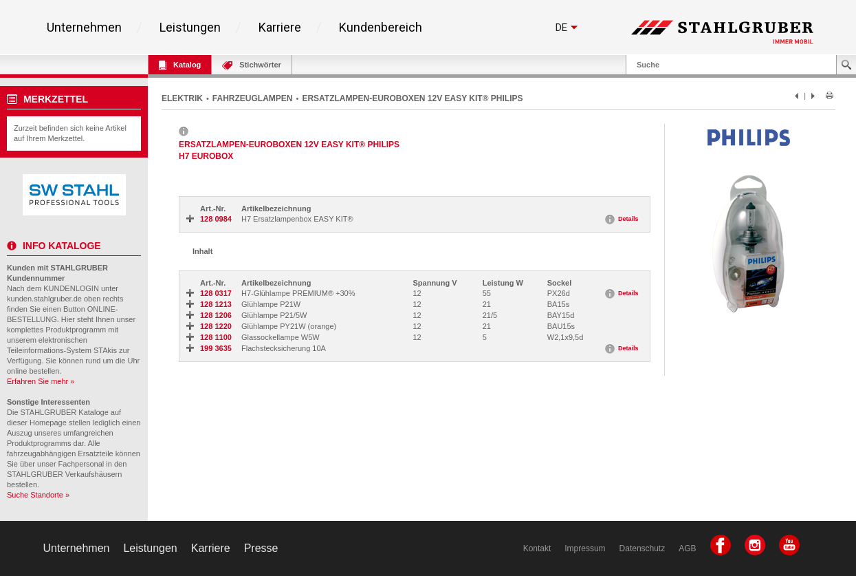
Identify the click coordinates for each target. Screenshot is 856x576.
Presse (261, 548)
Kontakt (537, 548)
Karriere (280, 27)
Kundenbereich (380, 27)
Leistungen (190, 27)
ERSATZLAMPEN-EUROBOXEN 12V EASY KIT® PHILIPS (412, 98)
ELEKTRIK (182, 98)
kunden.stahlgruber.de (44, 299)
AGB (687, 548)
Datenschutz (642, 548)
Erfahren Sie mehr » (40, 381)
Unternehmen (84, 27)
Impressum (584, 548)
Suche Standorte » (38, 495)
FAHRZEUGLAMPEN (252, 98)
